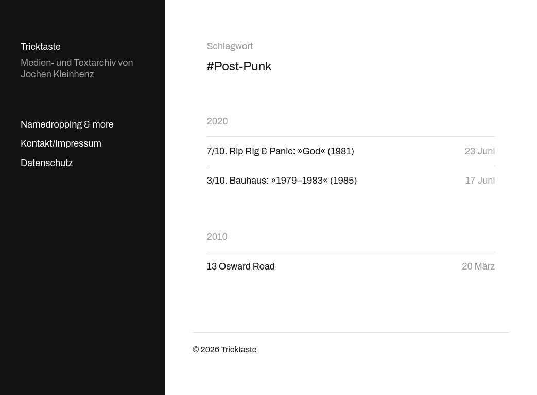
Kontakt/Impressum (61, 143)
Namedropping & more (67, 124)
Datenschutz (47, 163)
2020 (217, 121)
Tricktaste (41, 47)
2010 (217, 236)
